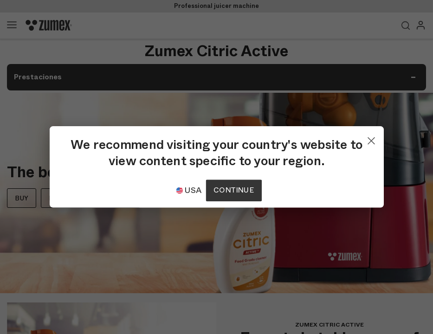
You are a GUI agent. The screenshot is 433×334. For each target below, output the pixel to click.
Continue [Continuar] (233, 190)
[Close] (371, 138)
